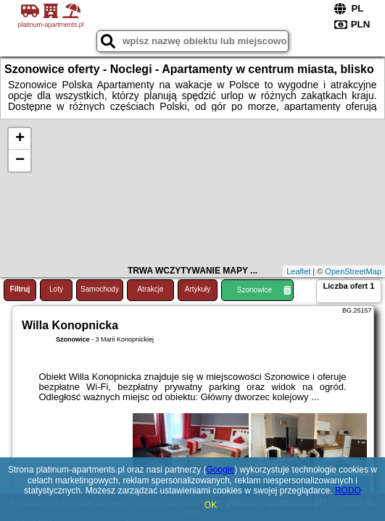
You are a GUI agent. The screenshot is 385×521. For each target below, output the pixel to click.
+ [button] (20, 139)
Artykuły (198, 289)
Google (221, 470)
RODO (348, 491)
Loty (56, 289)
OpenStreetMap (353, 271)
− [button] (20, 160)
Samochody (99, 289)
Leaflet (298, 271)
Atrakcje (150, 289)
